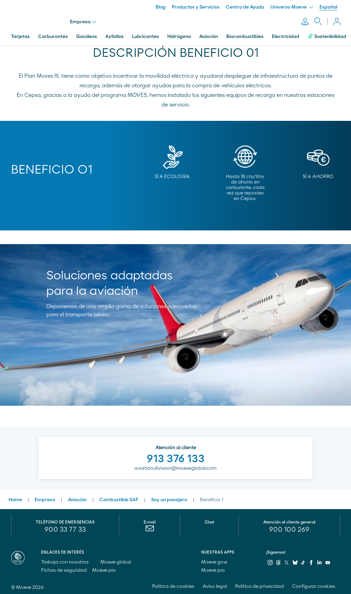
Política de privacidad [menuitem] (259, 585)
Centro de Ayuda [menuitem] (245, 7)
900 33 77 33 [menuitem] (65, 528)
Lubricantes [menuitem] (145, 35)
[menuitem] (150, 528)
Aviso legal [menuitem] (215, 585)
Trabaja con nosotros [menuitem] (68, 560)
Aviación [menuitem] (208, 35)
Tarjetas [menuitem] (20, 35)
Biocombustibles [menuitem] (245, 35)
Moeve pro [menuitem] (107, 569)
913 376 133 (176, 457)
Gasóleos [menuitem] (86, 35)
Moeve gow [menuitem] (217, 560)
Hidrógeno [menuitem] (179, 35)
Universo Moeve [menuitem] (291, 7)
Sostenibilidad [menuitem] (326, 35)
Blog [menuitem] (161, 7)
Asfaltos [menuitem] (114, 35)
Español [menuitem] (328, 7)
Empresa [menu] (84, 21)
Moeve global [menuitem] (118, 560)
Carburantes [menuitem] (53, 35)
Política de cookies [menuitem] (173, 585)
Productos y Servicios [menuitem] (196, 7)
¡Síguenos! (276, 551)
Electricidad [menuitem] (285, 35)
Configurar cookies (313, 585)
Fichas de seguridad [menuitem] (64, 569)
